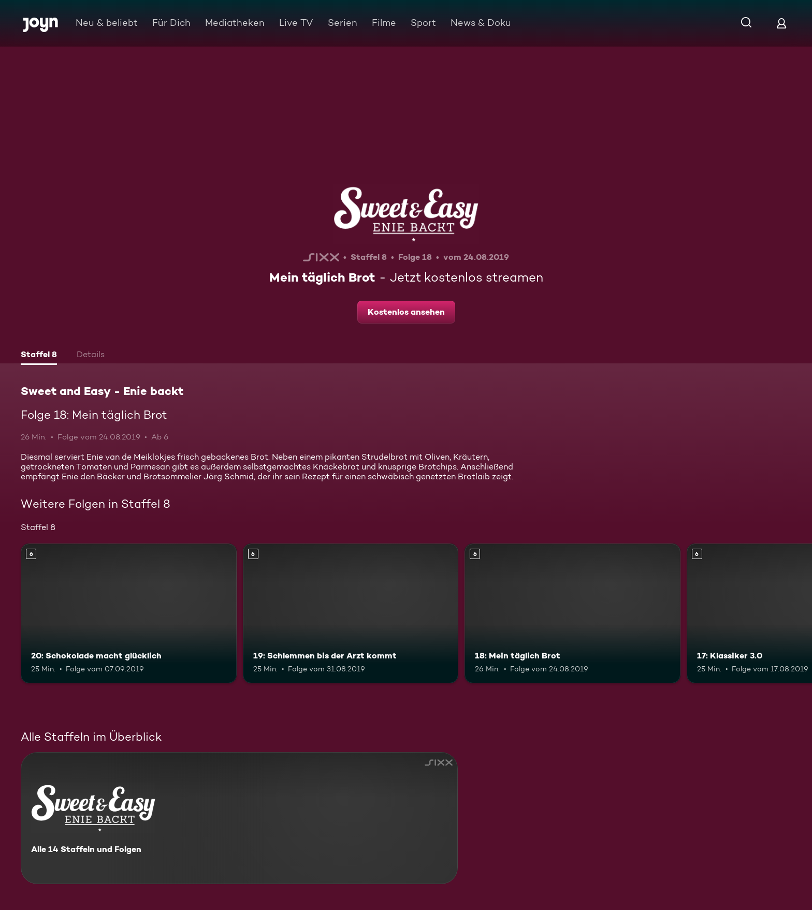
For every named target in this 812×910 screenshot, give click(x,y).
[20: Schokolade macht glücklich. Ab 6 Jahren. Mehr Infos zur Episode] (129, 614)
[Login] (781, 23)
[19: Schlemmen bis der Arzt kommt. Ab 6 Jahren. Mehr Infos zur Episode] (351, 614)
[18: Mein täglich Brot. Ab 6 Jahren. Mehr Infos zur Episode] (572, 614)
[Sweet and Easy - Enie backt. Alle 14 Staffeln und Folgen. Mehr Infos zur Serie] (239, 818)
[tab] (39, 355)
